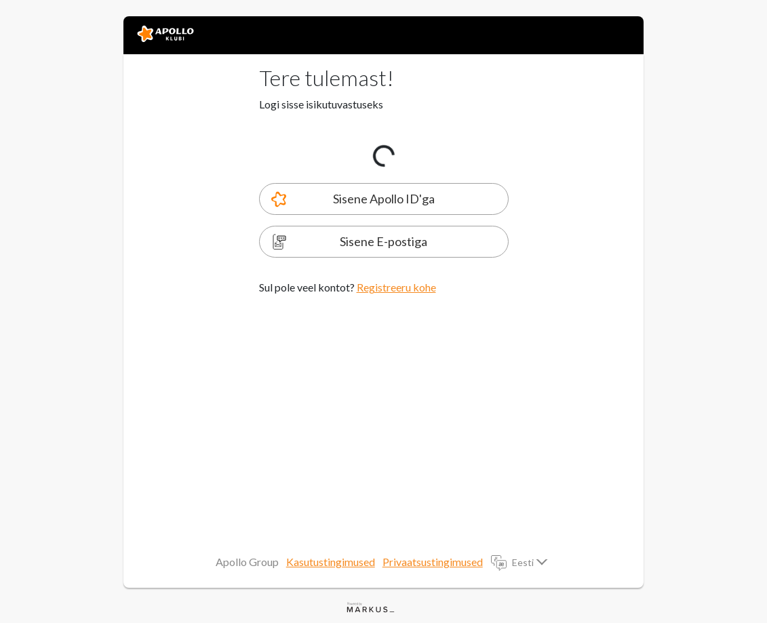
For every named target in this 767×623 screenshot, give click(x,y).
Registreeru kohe (396, 287)
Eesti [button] (524, 562)
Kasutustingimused (330, 561)
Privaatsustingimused (432, 561)
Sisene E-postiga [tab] (383, 241)
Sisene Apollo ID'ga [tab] (384, 198)
